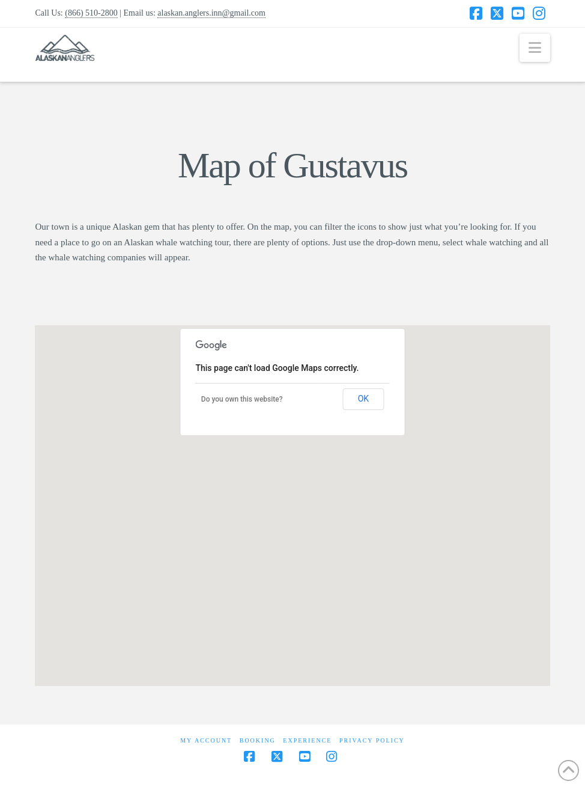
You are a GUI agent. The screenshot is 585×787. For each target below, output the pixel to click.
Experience (307, 740)
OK (363, 398)
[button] (535, 48)
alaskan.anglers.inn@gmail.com (211, 12)
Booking (258, 740)
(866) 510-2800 (91, 12)
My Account (206, 740)
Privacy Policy (372, 740)
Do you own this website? (242, 399)
